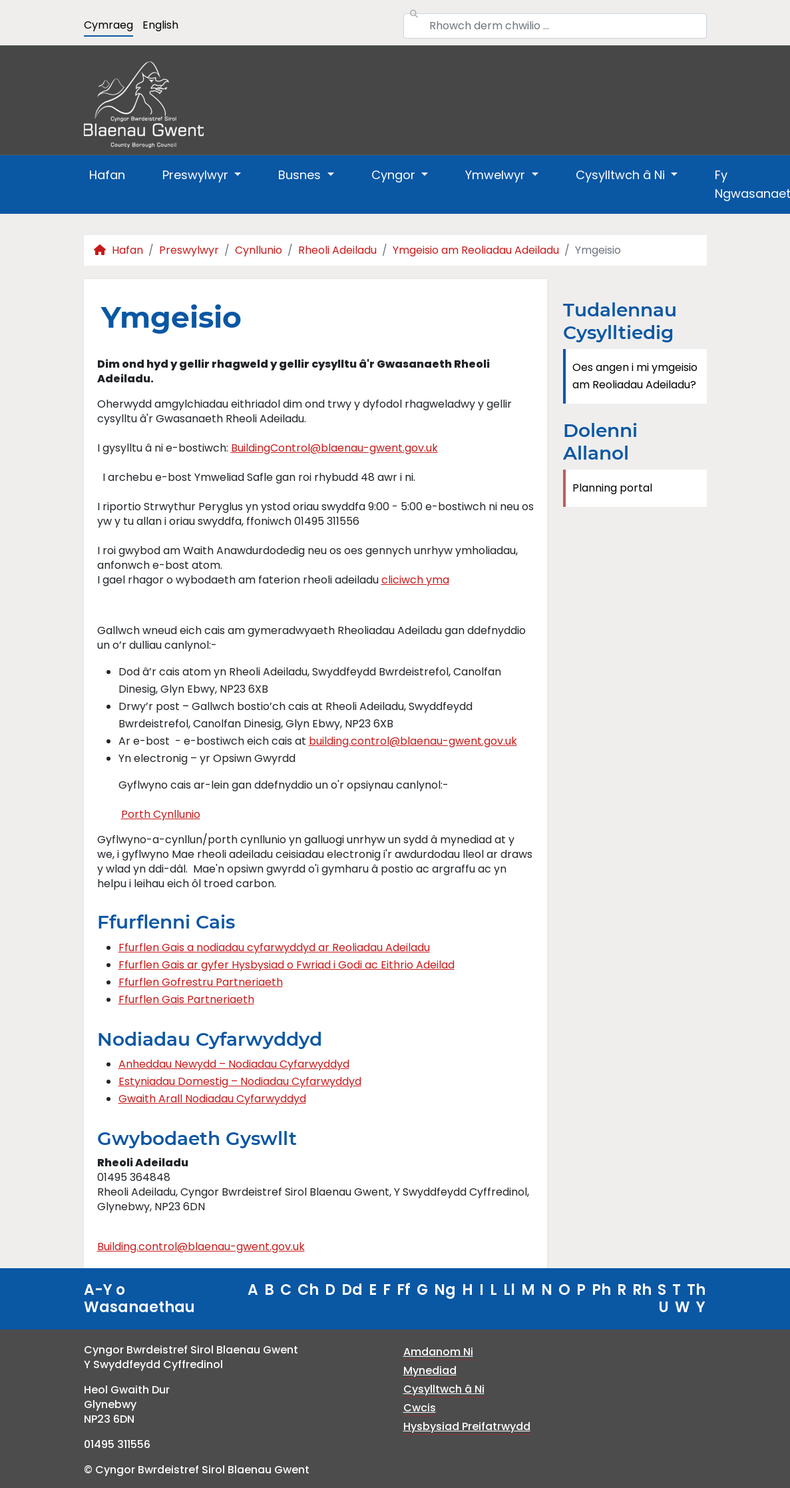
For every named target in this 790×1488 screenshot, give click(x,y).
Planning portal (612, 488)
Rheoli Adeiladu (337, 250)
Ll (509, 1290)
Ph (601, 1290)
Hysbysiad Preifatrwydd (466, 1426)
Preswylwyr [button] (197, 175)
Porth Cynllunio (160, 814)
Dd (352, 1290)
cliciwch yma (415, 579)
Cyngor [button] (395, 175)
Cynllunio (258, 250)
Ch (308, 1290)
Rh (642, 1290)
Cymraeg (108, 25)
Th (696, 1290)
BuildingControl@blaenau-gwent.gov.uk (334, 448)
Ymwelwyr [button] (496, 175)
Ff (404, 1290)
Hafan (107, 175)
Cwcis (419, 1407)
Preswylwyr (189, 250)
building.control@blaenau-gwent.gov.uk (413, 741)
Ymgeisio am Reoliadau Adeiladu (476, 250)
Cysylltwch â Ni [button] (622, 175)
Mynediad (430, 1370)
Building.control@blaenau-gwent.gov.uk (201, 1246)
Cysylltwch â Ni (444, 1389)
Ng (445, 1290)
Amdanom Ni (438, 1351)
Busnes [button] (301, 175)
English (160, 25)
